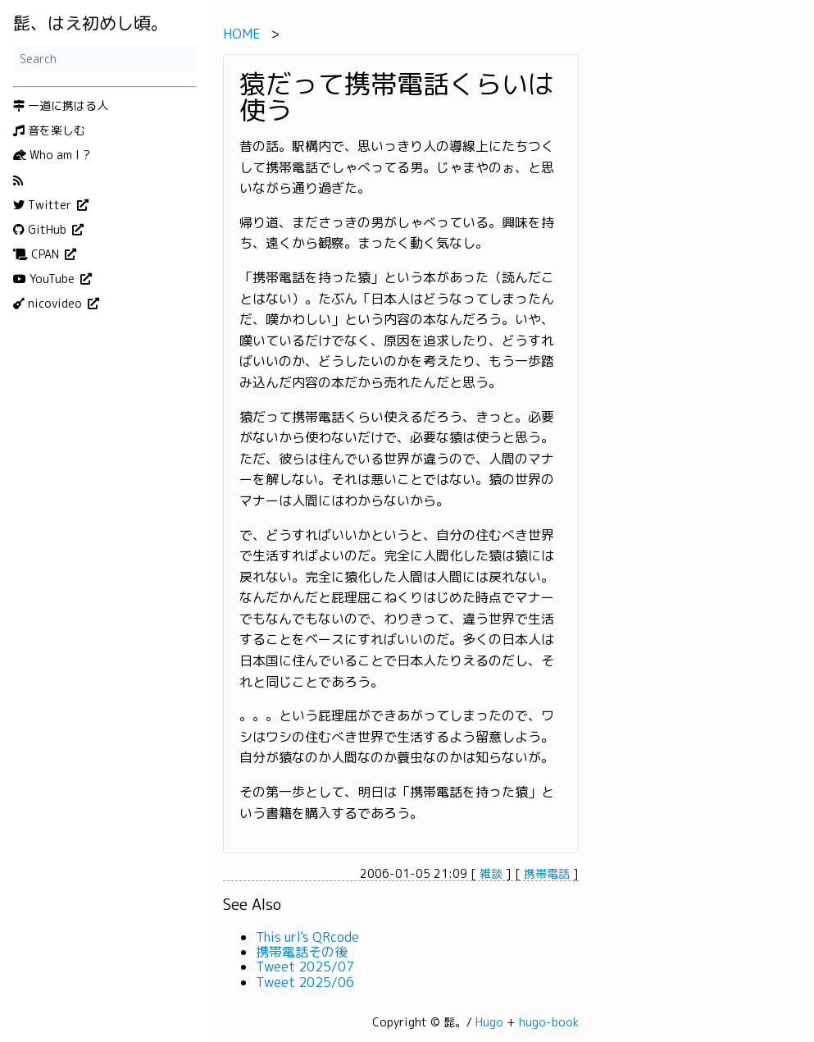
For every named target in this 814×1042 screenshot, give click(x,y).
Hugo (489, 1022)
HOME (242, 34)
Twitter (44, 205)
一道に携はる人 (60, 105)
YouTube (45, 279)
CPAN (37, 254)
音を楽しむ (49, 130)
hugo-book (549, 1022)
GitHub (41, 229)
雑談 (491, 873)
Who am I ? (51, 155)
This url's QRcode (307, 937)
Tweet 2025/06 (305, 982)
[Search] (105, 59)
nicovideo (49, 303)
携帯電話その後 (302, 952)
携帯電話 (547, 873)
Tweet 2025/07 (305, 966)
